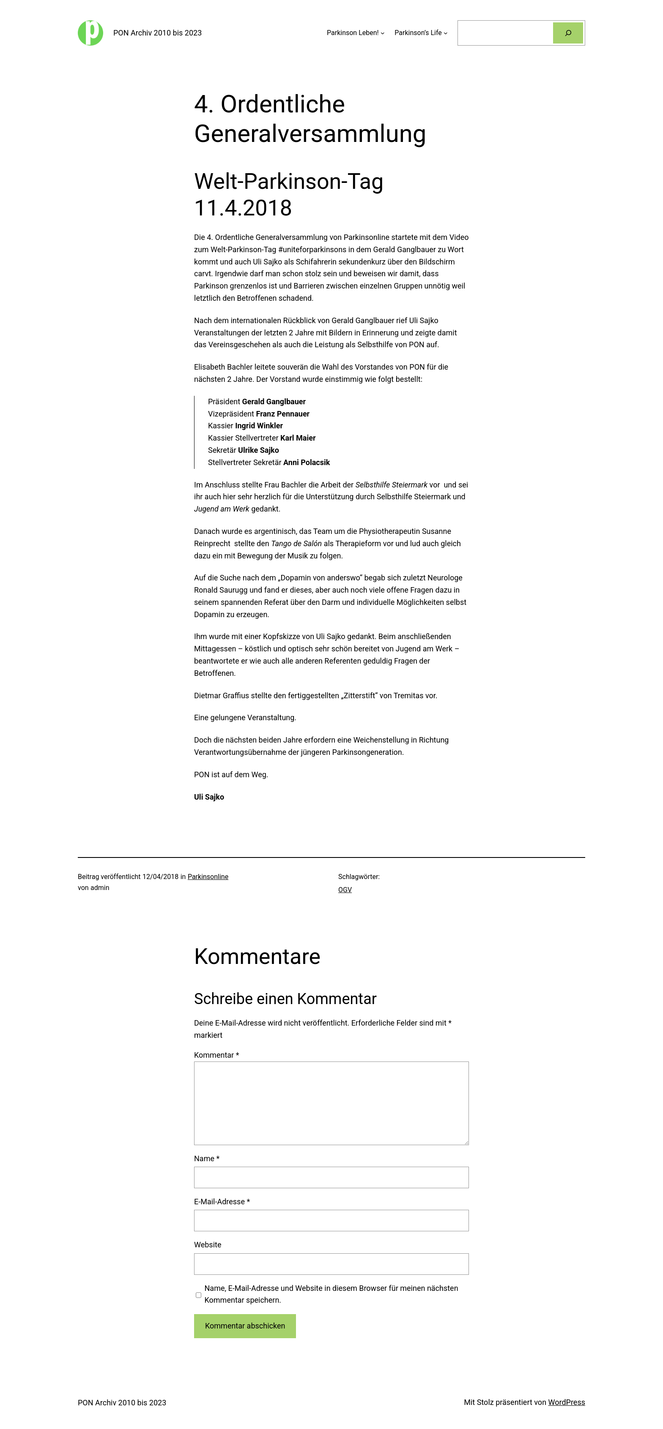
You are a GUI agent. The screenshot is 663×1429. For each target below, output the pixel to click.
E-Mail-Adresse (222, 1201)
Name (206, 1158)
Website (207, 1244)
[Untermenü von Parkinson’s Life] (446, 33)
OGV (345, 890)
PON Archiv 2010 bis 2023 (157, 32)
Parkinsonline (208, 877)
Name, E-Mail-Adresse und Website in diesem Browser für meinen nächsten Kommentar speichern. (331, 1294)
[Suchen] (568, 32)
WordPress (566, 1402)
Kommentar (216, 1055)
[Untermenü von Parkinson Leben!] (383, 33)
